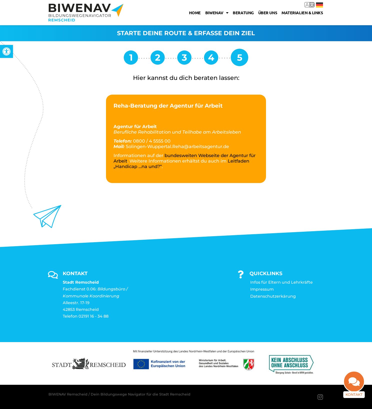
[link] (6, 51)
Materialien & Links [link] (302, 12)
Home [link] (195, 12)
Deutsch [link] (319, 5)
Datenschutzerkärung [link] (273, 296)
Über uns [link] (267, 12)
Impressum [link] (262, 289)
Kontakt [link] (354, 394)
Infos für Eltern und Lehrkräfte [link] (281, 282)
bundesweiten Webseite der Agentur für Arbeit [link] (185, 158)
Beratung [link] (243, 12)
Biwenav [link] (216, 12)
